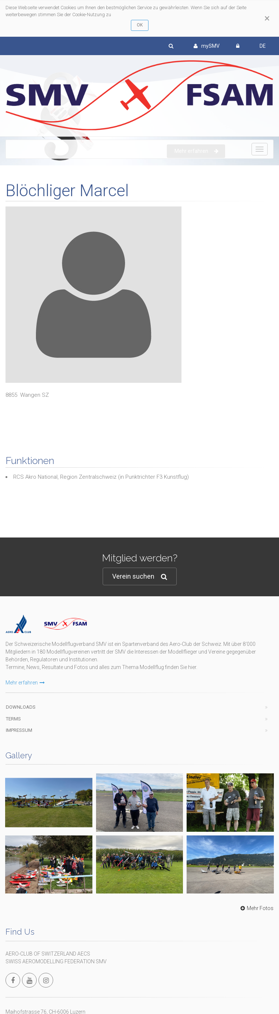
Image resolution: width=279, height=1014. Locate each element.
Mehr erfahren (25, 683)
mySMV (207, 46)
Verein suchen (139, 576)
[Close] (267, 18)
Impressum (19, 730)
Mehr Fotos (256, 908)
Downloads (21, 707)
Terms (13, 719)
